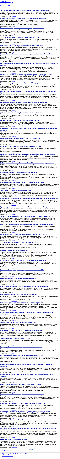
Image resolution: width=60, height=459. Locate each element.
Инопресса (16, 454)
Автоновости (14, 301)
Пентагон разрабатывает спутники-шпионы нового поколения (21, 355)
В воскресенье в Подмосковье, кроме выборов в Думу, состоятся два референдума (29, 198)
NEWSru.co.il (4, 454)
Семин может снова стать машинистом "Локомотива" (18, 322)
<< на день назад (5, 450)
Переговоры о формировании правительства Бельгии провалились (23, 102)
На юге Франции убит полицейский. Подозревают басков (19, 120)
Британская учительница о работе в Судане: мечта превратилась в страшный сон (28, 155)
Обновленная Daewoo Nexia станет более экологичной (18, 294)
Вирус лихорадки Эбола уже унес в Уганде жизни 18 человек (21, 138)
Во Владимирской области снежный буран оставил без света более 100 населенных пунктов (29, 64)
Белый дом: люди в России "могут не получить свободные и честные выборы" (27, 224)
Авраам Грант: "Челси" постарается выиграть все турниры (20, 112)
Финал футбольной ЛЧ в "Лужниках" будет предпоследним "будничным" (25, 412)
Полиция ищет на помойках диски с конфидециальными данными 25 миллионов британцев (28, 92)
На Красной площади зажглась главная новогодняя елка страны (22, 28)
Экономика (14, 268)
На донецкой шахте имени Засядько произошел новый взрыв (21, 347)
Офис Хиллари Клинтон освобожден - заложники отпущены (20, 384)
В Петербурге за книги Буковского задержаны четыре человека (21, 330)
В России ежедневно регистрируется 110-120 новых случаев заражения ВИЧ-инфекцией (26, 313)
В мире (13, 26)
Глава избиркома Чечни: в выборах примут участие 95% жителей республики (26, 54)
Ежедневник (16, 453)
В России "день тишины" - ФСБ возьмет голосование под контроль (23, 403)
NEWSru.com (6, 2)
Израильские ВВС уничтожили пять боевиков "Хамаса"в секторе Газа (24, 234)
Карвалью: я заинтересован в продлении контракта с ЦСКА (20, 146)
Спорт (13, 52)
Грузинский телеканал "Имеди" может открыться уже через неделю (23, 18)
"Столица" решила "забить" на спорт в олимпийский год (19, 242)
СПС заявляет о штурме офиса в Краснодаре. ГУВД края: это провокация (25, 10)
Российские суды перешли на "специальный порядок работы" (21, 303)
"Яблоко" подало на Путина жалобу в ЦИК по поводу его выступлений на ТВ (26, 216)
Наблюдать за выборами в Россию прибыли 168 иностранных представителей (27, 163)
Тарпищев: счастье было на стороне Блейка (15, 338)
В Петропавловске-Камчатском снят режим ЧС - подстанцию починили (24, 286)
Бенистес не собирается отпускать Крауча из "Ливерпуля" (20, 83)
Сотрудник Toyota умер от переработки (13, 439)
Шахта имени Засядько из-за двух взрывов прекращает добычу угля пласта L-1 (27, 75)
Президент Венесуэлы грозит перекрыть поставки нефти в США (22, 270)
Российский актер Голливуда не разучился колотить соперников (22, 46)
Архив (10, 453)
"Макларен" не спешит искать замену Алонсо (15, 190)
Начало (2, 453)
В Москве (10, 454)
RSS (21, 453)
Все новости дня (5, 5)
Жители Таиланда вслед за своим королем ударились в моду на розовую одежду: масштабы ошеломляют (28, 429)
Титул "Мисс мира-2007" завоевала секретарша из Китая (19, 37)
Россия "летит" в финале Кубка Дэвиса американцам (18, 420)
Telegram (25, 453)
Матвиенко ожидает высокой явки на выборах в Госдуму (19, 172)
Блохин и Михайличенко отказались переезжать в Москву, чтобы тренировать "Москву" (27, 375)
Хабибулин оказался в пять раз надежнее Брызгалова (18, 278)
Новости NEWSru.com (7, 456)
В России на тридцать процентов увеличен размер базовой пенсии (23, 260)
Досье (6, 453)
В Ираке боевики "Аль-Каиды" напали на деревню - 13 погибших (22, 182)
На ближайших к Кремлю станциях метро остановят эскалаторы (22, 394)
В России (14, 16)
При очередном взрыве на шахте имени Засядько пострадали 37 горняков (25, 207)
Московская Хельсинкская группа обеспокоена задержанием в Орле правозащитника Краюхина (29, 129)
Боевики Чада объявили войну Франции (14, 250)
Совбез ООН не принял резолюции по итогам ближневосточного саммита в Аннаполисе (26, 365)
